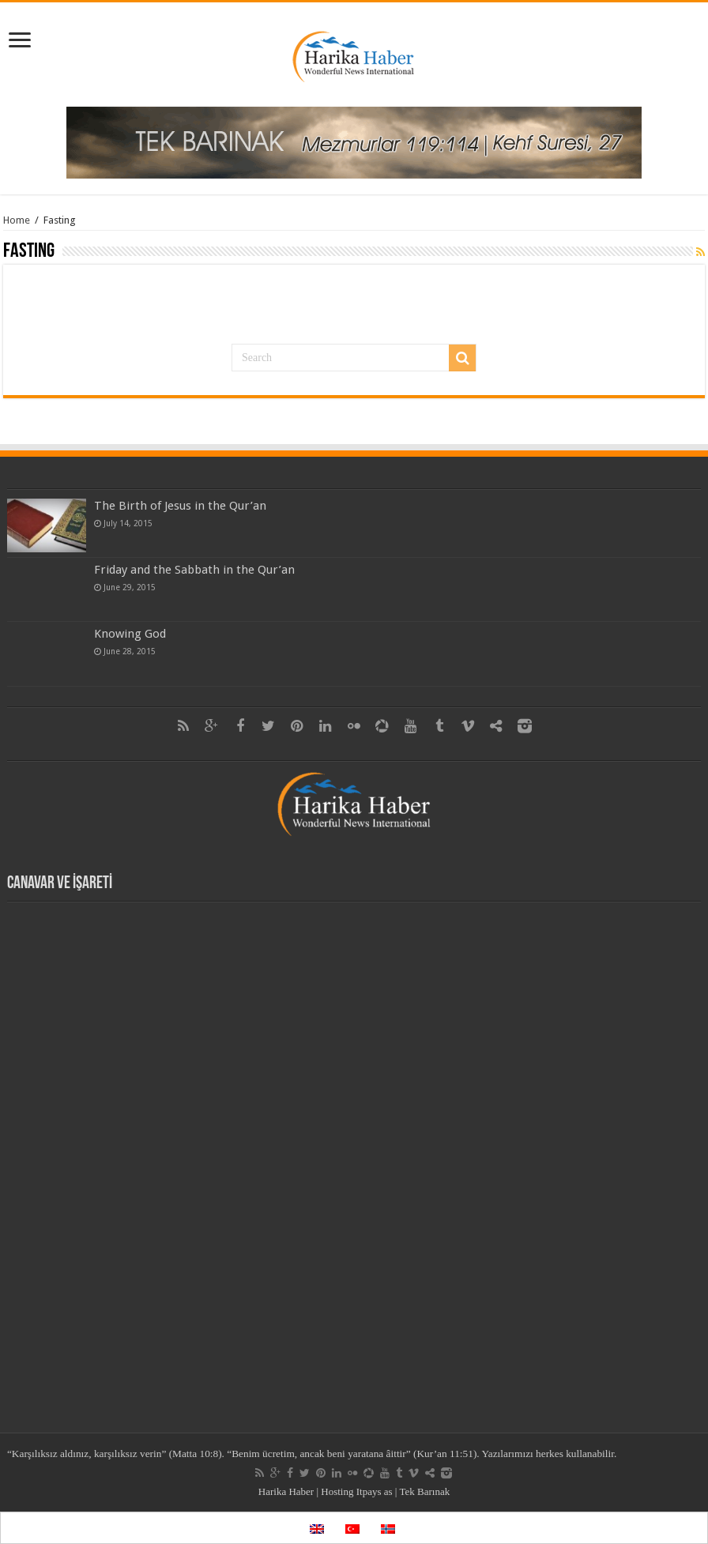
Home (16, 220)
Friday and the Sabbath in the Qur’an (194, 570)
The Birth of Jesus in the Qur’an (180, 506)
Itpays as (374, 1491)
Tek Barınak (424, 1491)
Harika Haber (286, 1491)
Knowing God (130, 634)
